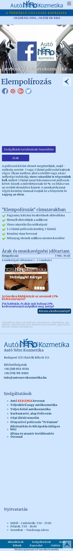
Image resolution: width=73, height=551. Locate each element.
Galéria (55, 545)
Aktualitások (16, 541)
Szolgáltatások (41, 541)
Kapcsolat (36, 545)
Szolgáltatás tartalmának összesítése (29, 149)
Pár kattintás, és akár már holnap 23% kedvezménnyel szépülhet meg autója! (36, 285)
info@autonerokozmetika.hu (25, 377)
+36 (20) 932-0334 (16, 369)
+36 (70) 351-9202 (16, 373)
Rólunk (17, 545)
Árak (15, 158)
